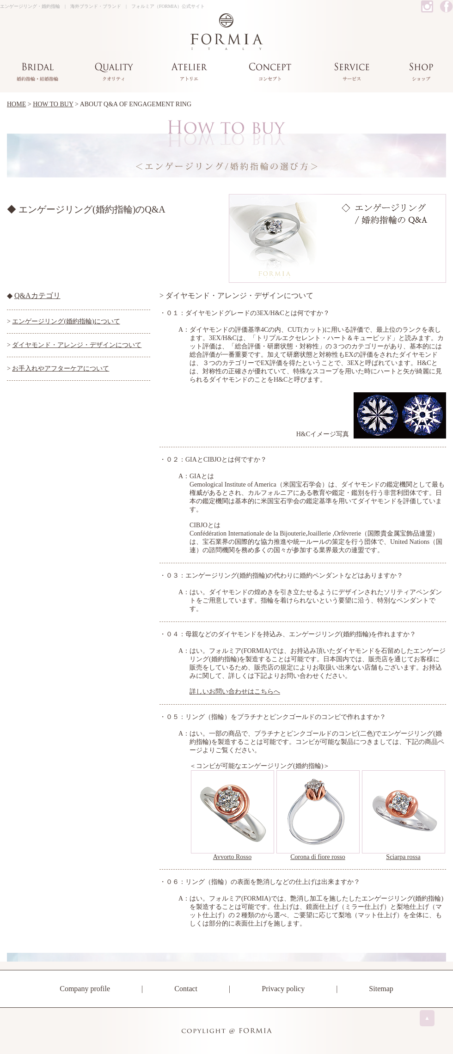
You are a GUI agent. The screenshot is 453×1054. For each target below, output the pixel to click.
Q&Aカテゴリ (37, 295)
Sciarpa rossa (403, 856)
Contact (185, 989)
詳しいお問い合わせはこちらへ (235, 691)
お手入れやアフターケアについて (60, 368)
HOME (16, 104)
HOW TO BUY (53, 104)
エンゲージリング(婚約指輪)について (66, 321)
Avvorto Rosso (232, 856)
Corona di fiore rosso (317, 856)
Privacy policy (283, 989)
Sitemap (381, 989)
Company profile (85, 989)
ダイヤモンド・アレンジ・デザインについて (76, 344)
